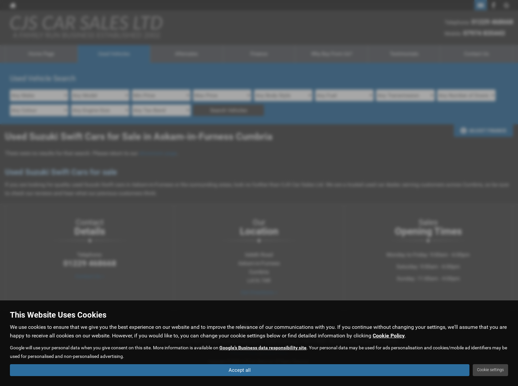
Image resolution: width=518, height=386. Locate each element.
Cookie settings (490, 369)
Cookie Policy (389, 335)
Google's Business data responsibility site (263, 347)
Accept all (239, 370)
